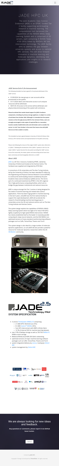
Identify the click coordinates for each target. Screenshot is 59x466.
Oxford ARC (31, 347)
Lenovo (34, 343)
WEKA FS (47, 332)
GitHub (29, 442)
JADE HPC (32, 455)
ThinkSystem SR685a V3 (26, 322)
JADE (10, 162)
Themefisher (34, 458)
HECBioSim (12, 232)
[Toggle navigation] (55, 3)
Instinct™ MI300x (26, 326)
